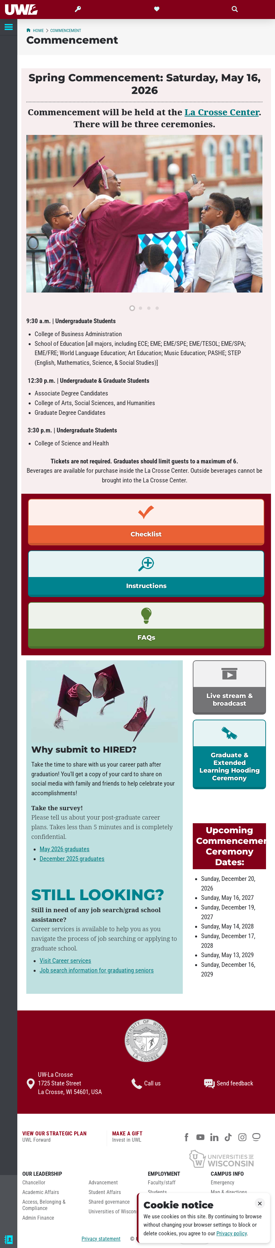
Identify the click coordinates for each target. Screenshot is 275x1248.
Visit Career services (65, 960)
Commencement (65, 30)
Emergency (222, 1183)
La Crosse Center (221, 112)
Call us (146, 1083)
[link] (146, 522)
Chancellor (33, 1183)
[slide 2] (140, 308)
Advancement (103, 1183)
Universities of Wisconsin (115, 1212)
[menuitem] (50, 1184)
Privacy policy (231, 1233)
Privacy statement (101, 1239)
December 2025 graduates (72, 859)
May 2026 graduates (65, 849)
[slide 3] (148, 308)
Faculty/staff (161, 1183)
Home (35, 30)
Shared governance (109, 1202)
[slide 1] (132, 308)
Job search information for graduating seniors (97, 970)
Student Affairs (105, 1192)
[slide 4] (157, 308)
